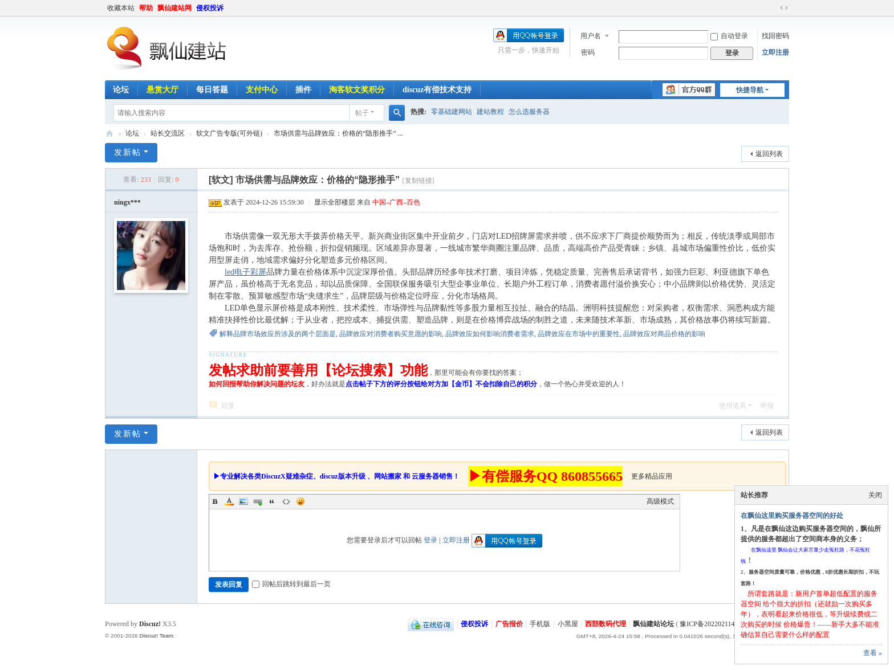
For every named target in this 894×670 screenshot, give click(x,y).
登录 (430, 540)
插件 (303, 89)
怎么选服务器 (529, 112)
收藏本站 (121, 8)
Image (243, 501)
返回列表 (769, 154)
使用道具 (732, 406)
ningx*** (127, 202)
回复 (228, 406)
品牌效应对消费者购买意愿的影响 (390, 334)
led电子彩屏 (245, 272)
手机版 (540, 624)
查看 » (872, 653)
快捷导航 (749, 90)
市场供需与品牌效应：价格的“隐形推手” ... (338, 133)
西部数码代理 (605, 624)
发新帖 (127, 152)
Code (286, 501)
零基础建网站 (451, 112)
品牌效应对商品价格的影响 (664, 334)
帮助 (146, 8)
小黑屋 (568, 624)
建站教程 (490, 112)
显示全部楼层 (334, 202)
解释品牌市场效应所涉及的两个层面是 (278, 334)
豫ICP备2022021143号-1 (715, 624)
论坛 (121, 89)
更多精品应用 (651, 476)
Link (257, 501)
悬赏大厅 (162, 89)
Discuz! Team (156, 635)
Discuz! (150, 624)
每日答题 (212, 89)
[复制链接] (418, 181)
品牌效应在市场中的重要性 (579, 334)
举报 (767, 406)
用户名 (590, 36)
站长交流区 (168, 133)
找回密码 (775, 36)
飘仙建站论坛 (109, 133)
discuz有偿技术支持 (437, 89)
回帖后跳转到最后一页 (291, 584)
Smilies (300, 501)
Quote (272, 501)
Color (229, 501)
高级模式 (660, 501)
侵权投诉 (210, 8)
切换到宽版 (784, 8)
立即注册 (775, 52)
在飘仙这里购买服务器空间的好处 (792, 516)
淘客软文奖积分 (357, 89)
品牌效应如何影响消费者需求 (489, 334)
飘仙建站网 (174, 8)
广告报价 (509, 624)
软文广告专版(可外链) (229, 133)
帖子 (362, 113)
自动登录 (729, 36)
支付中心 (262, 89)
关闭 (875, 495)
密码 (588, 52)
